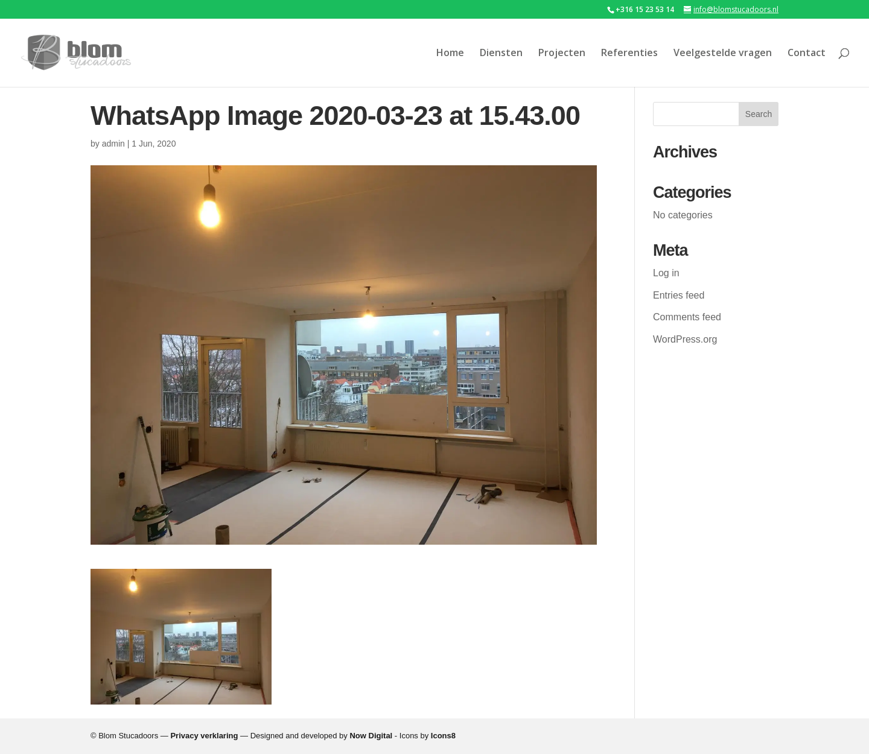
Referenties (629, 53)
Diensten (501, 53)
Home (450, 53)
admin (113, 143)
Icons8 (443, 735)
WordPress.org (685, 339)
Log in (666, 273)
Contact (807, 53)
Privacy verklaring (204, 735)
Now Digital (370, 735)
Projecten (561, 53)
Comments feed (687, 317)
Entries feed (678, 295)
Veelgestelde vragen (722, 53)
